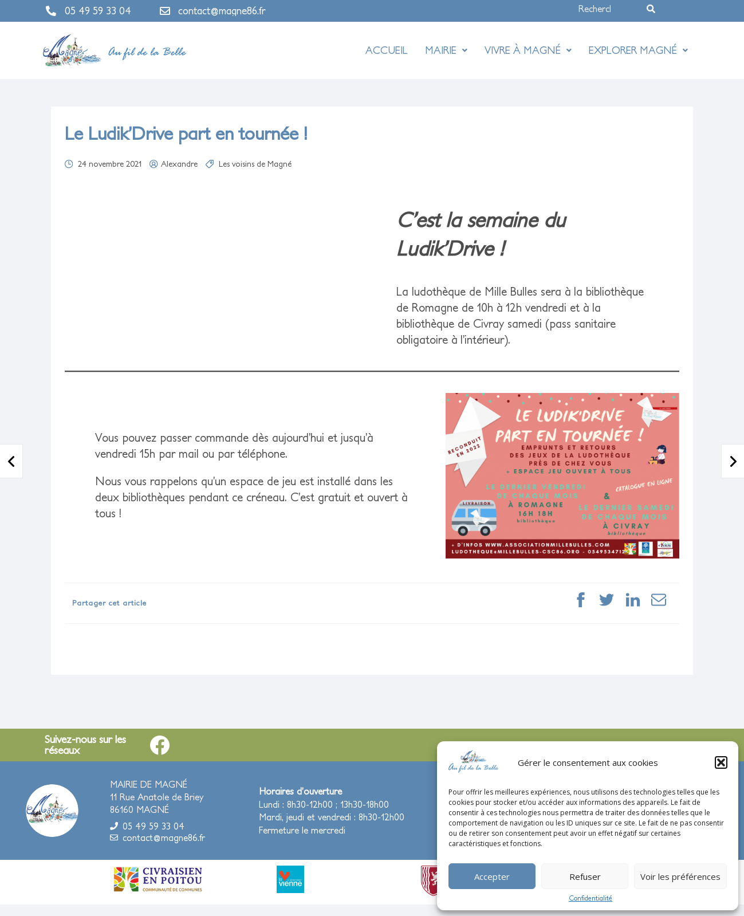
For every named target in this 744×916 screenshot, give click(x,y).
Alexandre (179, 163)
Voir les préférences (680, 876)
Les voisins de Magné (255, 163)
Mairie (446, 50)
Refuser (585, 876)
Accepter (492, 876)
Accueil (386, 50)
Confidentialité (590, 898)
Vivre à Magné (528, 50)
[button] (721, 762)
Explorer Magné (638, 50)
